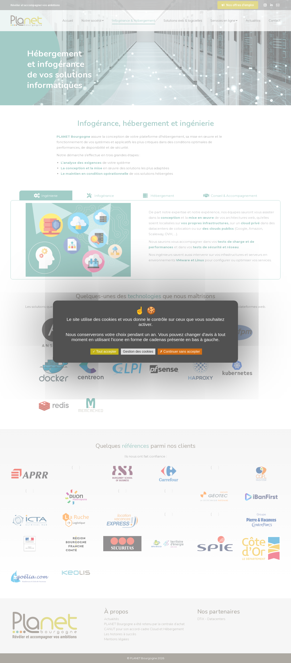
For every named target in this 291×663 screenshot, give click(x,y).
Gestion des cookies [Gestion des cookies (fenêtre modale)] (138, 351)
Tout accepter (104, 351)
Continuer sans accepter (180, 351)
